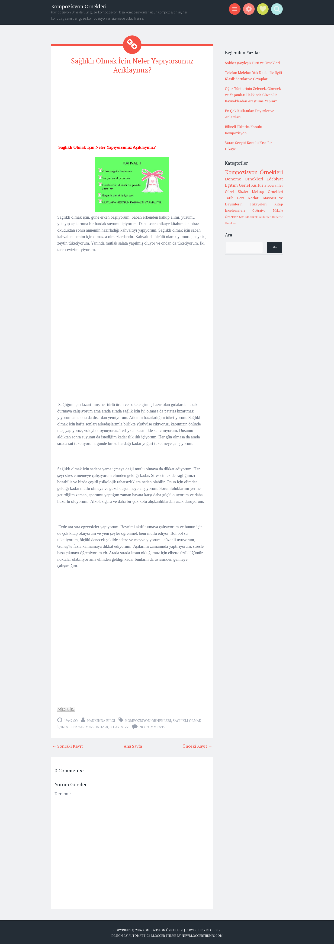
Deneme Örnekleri (244, 179)
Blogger (213, 929)
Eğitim (231, 185)
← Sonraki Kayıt (67, 745)
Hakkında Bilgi (101, 719)
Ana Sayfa (133, 745)
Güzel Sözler (236, 191)
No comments (152, 726)
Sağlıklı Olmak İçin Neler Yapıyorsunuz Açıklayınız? (132, 65)
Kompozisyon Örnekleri (79, 6)
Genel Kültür (251, 185)
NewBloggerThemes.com (202, 935)
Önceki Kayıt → (197, 745)
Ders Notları (248, 197)
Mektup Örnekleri (267, 191)
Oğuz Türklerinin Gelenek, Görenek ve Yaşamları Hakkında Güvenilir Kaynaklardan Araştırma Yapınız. (253, 94)
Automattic (138, 935)
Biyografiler (273, 185)
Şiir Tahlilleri (248, 217)
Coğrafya (258, 210)
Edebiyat (275, 179)
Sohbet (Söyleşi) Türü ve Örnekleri (252, 62)
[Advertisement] (132, 110)
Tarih (229, 197)
